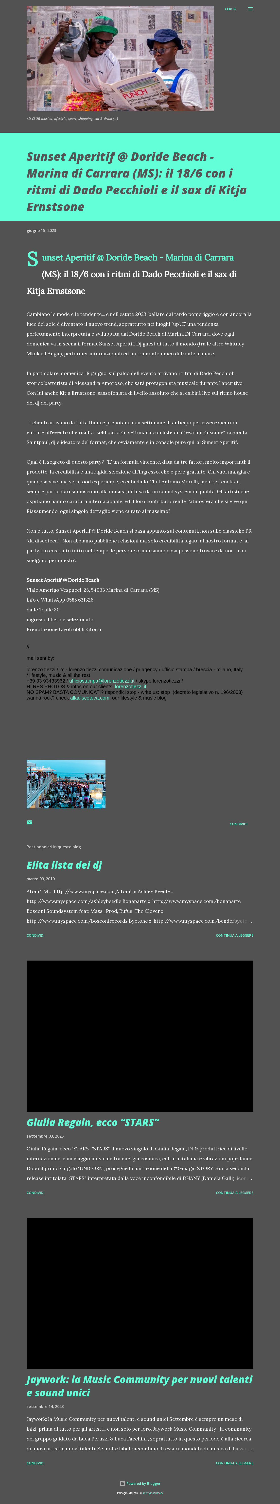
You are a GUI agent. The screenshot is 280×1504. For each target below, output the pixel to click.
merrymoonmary (153, 1493)
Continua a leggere (234, 935)
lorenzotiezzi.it (130, 686)
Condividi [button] (238, 824)
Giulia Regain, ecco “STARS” (93, 1122)
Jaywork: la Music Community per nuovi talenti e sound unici (139, 1386)
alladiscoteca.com (89, 698)
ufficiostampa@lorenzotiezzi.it (102, 681)
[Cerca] (230, 9)
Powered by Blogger (140, 1483)
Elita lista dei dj (64, 865)
